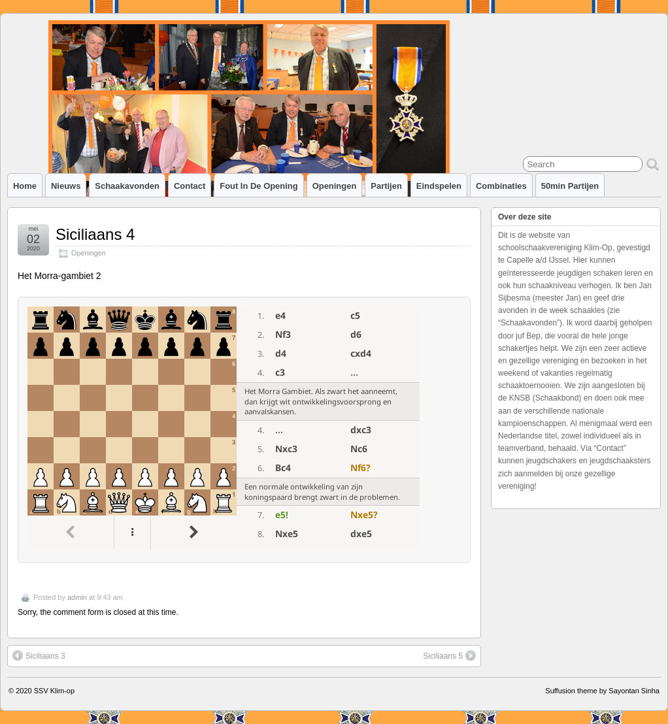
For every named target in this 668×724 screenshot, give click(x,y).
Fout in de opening (258, 186)
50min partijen (570, 186)
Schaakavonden (127, 186)
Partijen (386, 186)
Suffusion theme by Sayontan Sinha (602, 691)
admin (77, 597)
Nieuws (65, 186)
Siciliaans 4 (95, 234)
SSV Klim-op (54, 691)
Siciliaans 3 (38, 655)
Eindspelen (438, 186)
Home (25, 186)
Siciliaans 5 (449, 655)
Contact (189, 186)
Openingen (334, 186)
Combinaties (501, 186)
